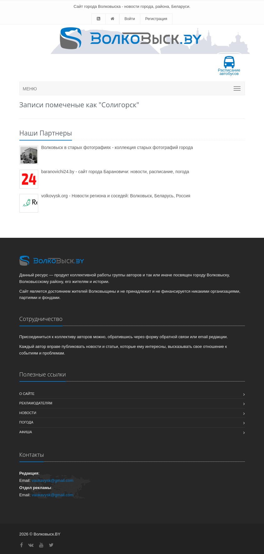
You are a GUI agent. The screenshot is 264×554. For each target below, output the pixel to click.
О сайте (27, 394)
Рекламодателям (35, 403)
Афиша (25, 432)
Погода (26, 422)
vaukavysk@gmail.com (52, 480)
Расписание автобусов (229, 66)
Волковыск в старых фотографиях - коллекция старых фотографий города (117, 147)
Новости (27, 413)
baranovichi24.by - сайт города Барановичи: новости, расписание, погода (115, 171)
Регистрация (156, 19)
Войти (129, 19)
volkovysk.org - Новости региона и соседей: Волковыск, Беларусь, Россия (115, 195)
